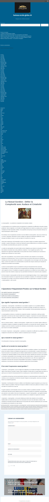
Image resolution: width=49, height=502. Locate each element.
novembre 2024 (3, 78)
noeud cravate (3, 148)
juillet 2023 (3, 98)
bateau (2, 109)
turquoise (2, 181)
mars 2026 (3, 58)
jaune (2, 140)
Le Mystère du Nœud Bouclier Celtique (8, 33)
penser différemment (5, 407)
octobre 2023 (3, 95)
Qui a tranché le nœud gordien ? (9, 294)
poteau (14, 407)
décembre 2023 (3, 92)
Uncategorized (3, 182)
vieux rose (2, 186)
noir (1, 154)
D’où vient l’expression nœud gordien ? (10, 297)
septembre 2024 (4, 81)
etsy (1, 129)
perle (1, 163)
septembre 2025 (4, 66)
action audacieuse (31, 405)
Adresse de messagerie (14, 449)
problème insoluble (20, 407)
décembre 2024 (3, 77)
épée (27, 406)
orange (2, 159)
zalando (2, 191)
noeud (2, 145)
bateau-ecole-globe (15, 405)
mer (1, 144)
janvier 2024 (3, 91)
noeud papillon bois (4, 152)
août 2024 (2, 82)
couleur (2, 121)
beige (2, 110)
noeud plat (2, 153)
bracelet (2, 115)
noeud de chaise (4, 149)
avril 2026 (2, 57)
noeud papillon (3, 150)
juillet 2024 (3, 83)
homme (2, 139)
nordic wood (3, 155)
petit (1, 164)
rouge (2, 173)
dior (1, 125)
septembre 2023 (4, 96)
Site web (10, 454)
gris (1, 135)
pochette (2, 167)
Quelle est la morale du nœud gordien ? (10, 295)
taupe (2, 177)
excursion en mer (4, 130)
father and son (3, 131)
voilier (2, 188)
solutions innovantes (31, 409)
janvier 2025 (3, 76)
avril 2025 (2, 72)
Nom (9, 443)
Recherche (44, 25)
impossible (30, 406)
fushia (2, 134)
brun (1, 116)
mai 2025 (2, 71)
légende (34, 406)
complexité (16, 406)
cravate (2, 123)
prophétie (26, 407)
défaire (24, 406)
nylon (2, 157)
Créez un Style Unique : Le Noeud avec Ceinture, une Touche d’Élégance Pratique (16, 37)
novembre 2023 (3, 93)
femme (2, 133)
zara (1, 192)
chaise (2, 118)
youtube (2, 189)
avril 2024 (2, 87)
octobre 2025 (3, 64)
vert (1, 184)
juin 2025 (2, 69)
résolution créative (11, 409)
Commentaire (11, 425)
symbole (37, 409)
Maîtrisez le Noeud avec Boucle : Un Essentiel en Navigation (12, 38)
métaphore (38, 406)
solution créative (24, 409)
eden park (2, 126)
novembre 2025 (3, 63)
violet (1, 187)
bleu (1, 111)
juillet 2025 (3, 68)
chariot (12, 406)
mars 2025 (3, 73)
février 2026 (3, 59)
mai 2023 (2, 101)
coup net (20, 406)
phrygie (11, 407)
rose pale (2, 172)
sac (1, 174)
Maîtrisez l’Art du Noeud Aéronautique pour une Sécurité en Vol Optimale (14, 34)
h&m (1, 138)
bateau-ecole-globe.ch (22, 15)
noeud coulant (3, 147)
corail (2, 120)
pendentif (2, 162)
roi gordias (18, 409)
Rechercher (3, 23)
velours (2, 183)
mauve (2, 143)
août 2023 (2, 97)
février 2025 (3, 74)
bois (1, 114)
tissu (1, 178)
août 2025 (2, 67)
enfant (2, 128)
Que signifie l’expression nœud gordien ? (11, 292)
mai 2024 (2, 86)
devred (2, 124)
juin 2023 (2, 100)
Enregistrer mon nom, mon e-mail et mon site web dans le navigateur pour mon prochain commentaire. (22, 462)
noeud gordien (44, 406)
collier (2, 119)
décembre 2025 (3, 62)
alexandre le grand (39, 405)
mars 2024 (3, 88)
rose (1, 169)
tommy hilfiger (3, 179)
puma (2, 168)
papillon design (3, 160)
